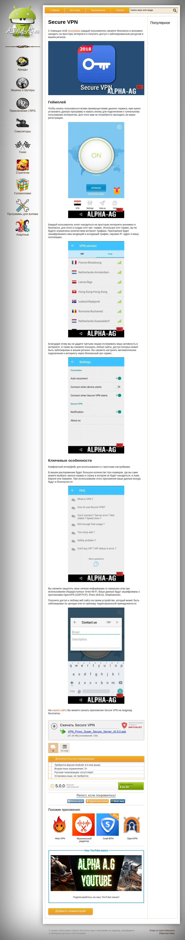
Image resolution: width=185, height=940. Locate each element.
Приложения (98, 10)
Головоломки (22, 186)
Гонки (23, 145)
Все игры (75, 10)
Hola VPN (60, 838)
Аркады (23, 62)
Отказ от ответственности (162, 930)
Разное (120, 10)
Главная (54, 10)
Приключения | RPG (23, 103)
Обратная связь (167, 933)
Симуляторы (22, 124)
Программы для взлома (22, 206)
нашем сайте (59, 710)
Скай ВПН (108, 838)
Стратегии (23, 165)
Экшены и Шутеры (23, 83)
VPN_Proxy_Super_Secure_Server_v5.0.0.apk (97, 731)
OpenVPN (132, 838)
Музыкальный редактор (84, 839)
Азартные (23, 227)
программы (74, 30)
